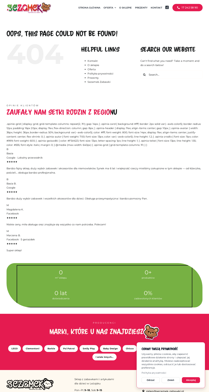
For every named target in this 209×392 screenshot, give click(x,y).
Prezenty (93, 77)
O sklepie (93, 65)
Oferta (92, 69)
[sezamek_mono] (30, 379)
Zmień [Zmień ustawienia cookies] (170, 380)
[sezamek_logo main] (29, 3)
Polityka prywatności (154, 372)
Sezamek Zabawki (99, 81)
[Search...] (171, 75)
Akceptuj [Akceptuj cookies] (191, 380)
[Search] (144, 75)
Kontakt (93, 60)
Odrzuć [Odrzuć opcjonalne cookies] (151, 380)
